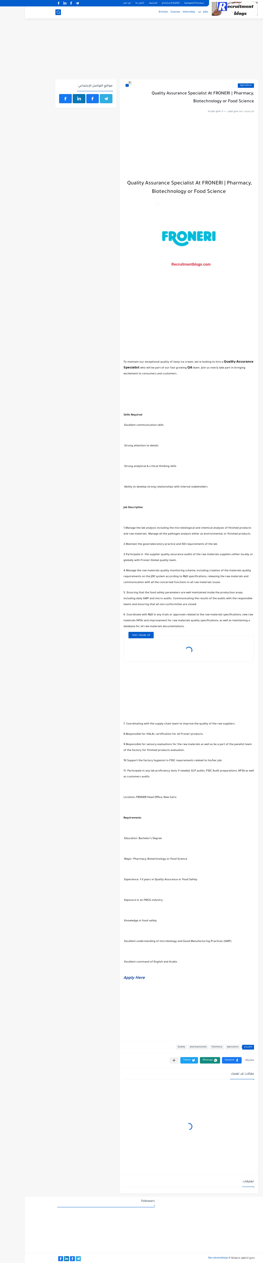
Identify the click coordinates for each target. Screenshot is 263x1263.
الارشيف (128, 3)
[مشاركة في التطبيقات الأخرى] (148, 1060)
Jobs (180, 12)
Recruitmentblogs (193, 1258)
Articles (138, 12)
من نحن (102, 3)
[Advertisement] (131, 51)
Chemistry (192, 1047)
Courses (150, 12)
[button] (207, 1060)
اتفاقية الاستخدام (146, 3)
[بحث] (33, 12)
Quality (156, 1047)
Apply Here (109, 978)
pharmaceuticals (173, 1047)
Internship (164, 12)
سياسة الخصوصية (169, 3)
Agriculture (221, 85)
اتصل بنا (114, 3)
